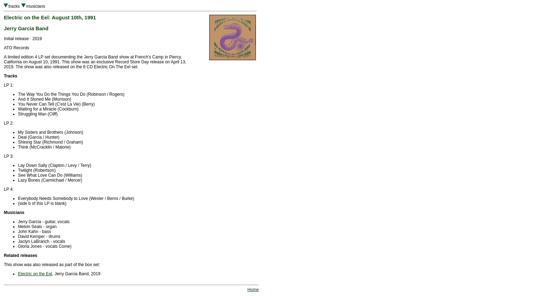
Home (253, 289)
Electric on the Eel (35, 273)
